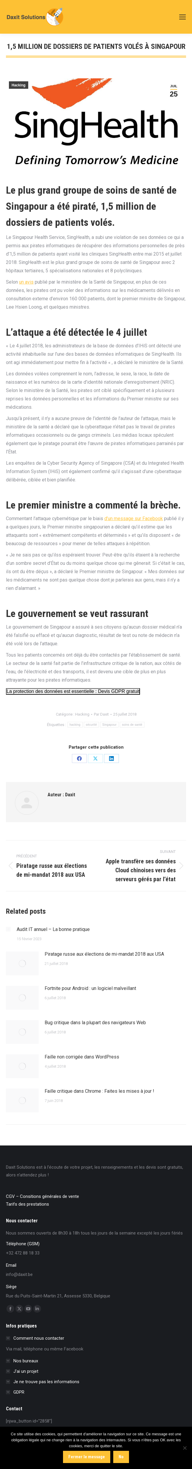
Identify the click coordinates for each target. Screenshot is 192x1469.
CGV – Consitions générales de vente (42, 1196)
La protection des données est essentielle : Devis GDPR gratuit (73, 691)
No (121, 1456)
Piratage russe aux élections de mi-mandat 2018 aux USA (104, 954)
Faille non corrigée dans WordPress (82, 1057)
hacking (75, 724)
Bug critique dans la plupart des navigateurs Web (95, 1022)
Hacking (19, 85)
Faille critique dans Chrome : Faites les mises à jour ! (99, 1091)
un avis (26, 282)
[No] (185, 1448)
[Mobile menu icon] (182, 17)
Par (101, 714)
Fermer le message (86, 1456)
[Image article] (8, 929)
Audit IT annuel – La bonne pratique (53, 929)
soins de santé (132, 724)
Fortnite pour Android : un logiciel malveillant (90, 988)
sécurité (91, 724)
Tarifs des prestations (27, 1204)
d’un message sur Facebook (133, 518)
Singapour (109, 724)
